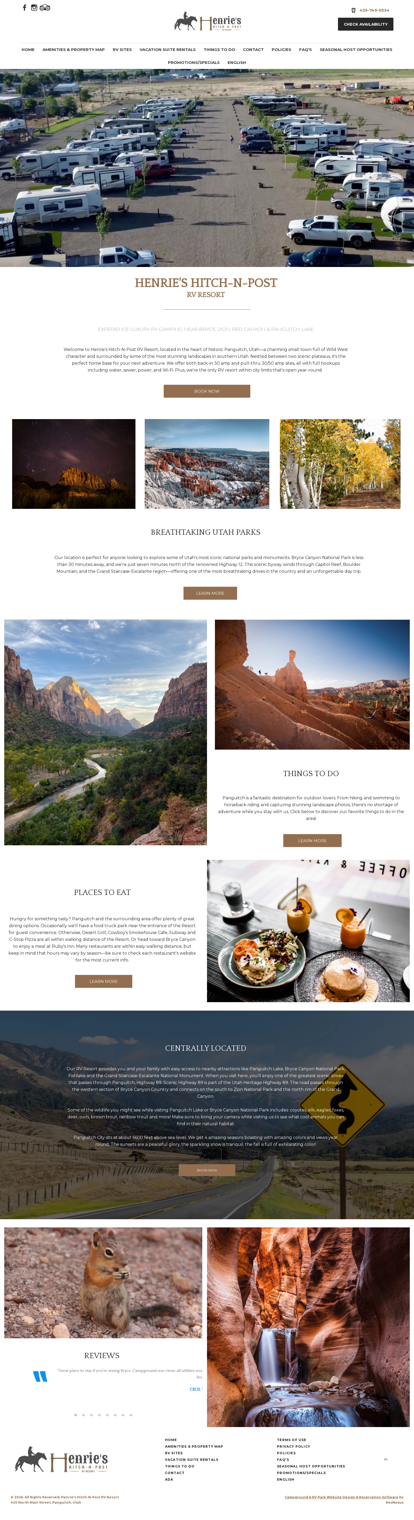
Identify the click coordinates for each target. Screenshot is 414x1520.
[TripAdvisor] (45, 7)
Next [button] (193, 1395)
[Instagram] (34, 7)
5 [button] (107, 1423)
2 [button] (83, 1423)
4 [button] (99, 1423)
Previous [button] (14, 1395)
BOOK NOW (207, 390)
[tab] (75, 1423)
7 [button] (123, 1423)
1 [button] (75, 1423)
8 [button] (131, 1423)
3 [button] (91, 1423)
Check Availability (366, 24)
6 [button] (115, 1423)
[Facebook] (25, 7)
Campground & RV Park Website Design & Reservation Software (341, 1505)
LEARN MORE (210, 592)
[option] (103, 1386)
